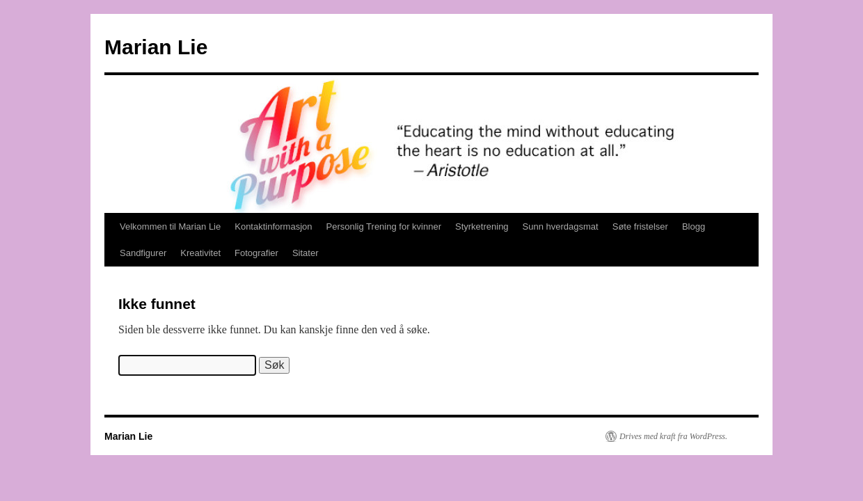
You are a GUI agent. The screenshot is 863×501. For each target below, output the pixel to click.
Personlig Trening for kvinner (383, 226)
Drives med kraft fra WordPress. (673, 436)
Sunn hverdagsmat (561, 226)
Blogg (693, 226)
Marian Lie (155, 46)
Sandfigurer (143, 253)
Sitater (305, 253)
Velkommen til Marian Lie (170, 226)
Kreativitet (200, 253)
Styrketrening (482, 226)
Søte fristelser (640, 226)
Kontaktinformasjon (273, 226)
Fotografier (256, 253)
